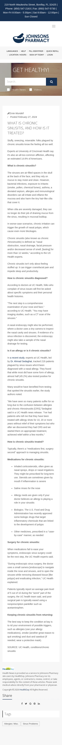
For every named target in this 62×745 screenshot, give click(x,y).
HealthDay (24, 689)
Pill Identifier (36, 51)
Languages (12, 51)
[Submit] (51, 82)
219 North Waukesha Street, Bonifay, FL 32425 (30, 4)
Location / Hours (17, 55)
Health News (16, 89)
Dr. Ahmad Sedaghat (21, 361)
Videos (35, 89)
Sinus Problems (30, 723)
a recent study (17, 357)
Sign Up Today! (36, 55)
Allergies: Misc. (11, 723)
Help (23, 51)
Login (50, 55)
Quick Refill (52, 51)
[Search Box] (25, 82)
